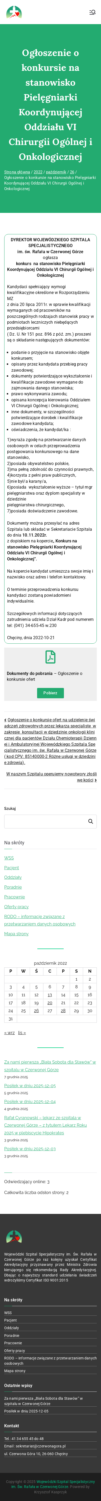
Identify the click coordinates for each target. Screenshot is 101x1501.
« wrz (9, 1032)
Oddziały (13, 877)
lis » (22, 1032)
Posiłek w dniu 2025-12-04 (30, 1101)
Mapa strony (16, 933)
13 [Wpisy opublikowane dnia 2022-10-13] (50, 994)
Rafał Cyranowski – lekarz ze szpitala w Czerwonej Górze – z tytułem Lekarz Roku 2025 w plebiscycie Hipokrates (45, 1125)
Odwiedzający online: (25, 1181)
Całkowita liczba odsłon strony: (35, 1192)
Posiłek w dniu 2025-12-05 (30, 1085)
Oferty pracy (16, 906)
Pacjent (11, 867)
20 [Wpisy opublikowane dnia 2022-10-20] (49, 1002)
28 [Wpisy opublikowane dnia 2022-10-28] (63, 1010)
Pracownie (14, 896)
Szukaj (10, 808)
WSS (9, 858)
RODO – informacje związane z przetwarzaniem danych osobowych (39, 920)
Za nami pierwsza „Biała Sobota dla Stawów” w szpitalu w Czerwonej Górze (50, 1066)
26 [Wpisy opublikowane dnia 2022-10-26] (36, 1010)
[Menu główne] (92, 12)
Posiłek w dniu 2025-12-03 (30, 1148)
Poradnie (13, 887)
